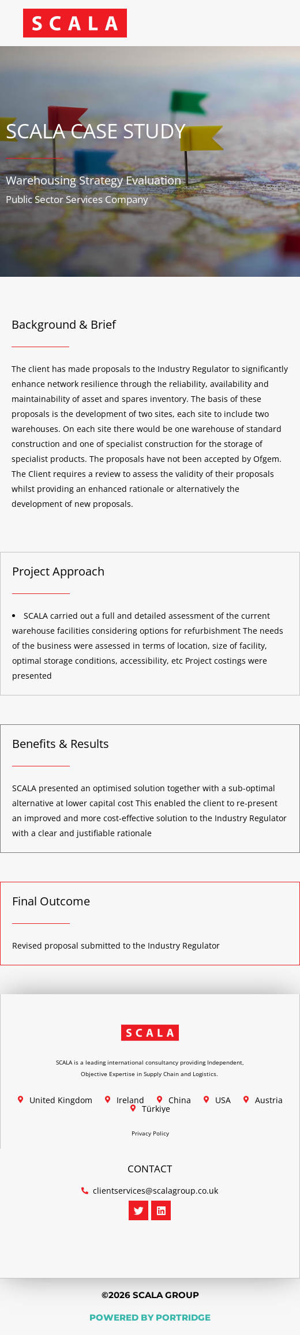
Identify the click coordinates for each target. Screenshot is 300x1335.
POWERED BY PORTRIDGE (150, 1317)
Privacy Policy (150, 1133)
